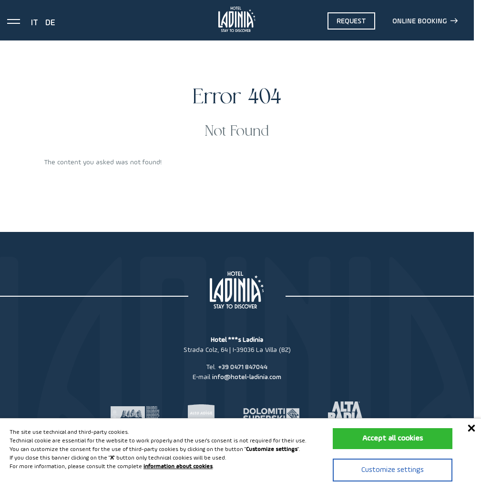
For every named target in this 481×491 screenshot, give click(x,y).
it (34, 23)
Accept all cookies (392, 438)
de (50, 23)
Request (351, 21)
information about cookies (178, 467)
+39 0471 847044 (242, 367)
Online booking (425, 21)
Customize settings (392, 470)
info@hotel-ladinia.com (246, 377)
